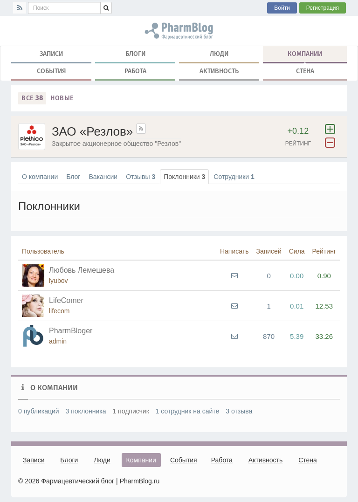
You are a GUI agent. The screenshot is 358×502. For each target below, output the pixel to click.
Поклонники (184, 176)
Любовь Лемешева (81, 270)
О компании (40, 176)
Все (32, 98)
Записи (51, 54)
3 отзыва (239, 411)
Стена (305, 71)
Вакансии (103, 176)
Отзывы (140, 176)
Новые (62, 98)
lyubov (58, 280)
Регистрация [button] (322, 8)
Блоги (135, 54)
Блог (73, 176)
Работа (135, 71)
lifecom (59, 311)
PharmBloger (70, 331)
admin (58, 341)
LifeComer (66, 300)
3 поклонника (86, 411)
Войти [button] (282, 8)
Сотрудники (234, 176)
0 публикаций (38, 411)
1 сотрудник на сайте (188, 411)
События (51, 71)
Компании (305, 56)
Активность (219, 71)
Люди (219, 54)
